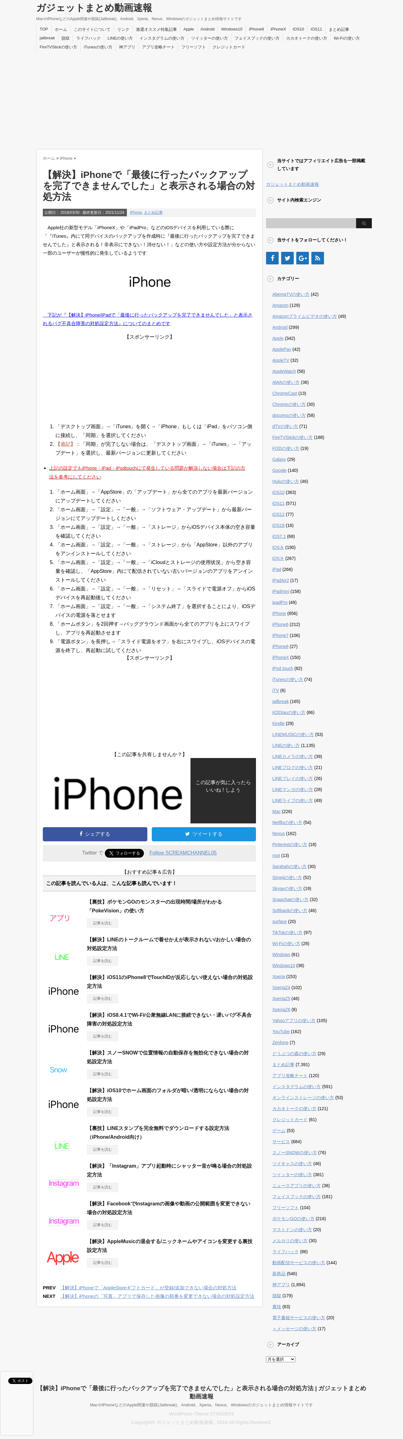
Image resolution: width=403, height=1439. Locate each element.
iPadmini (280, 591)
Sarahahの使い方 (289, 866)
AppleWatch (284, 371)
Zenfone (280, 1042)
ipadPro (279, 602)
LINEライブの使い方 (292, 800)
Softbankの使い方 (289, 910)
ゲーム (279, 1130)
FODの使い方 (285, 448)
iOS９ (278, 558)
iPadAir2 (280, 580)
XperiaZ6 (281, 1009)
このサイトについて (92, 29)
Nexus (278, 833)
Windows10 (231, 29)
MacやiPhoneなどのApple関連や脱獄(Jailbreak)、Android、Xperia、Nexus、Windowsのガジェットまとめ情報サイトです (201, 1405)
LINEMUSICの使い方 (293, 734)
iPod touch (282, 668)
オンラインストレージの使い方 (303, 1097)
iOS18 (278, 525)
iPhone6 (280, 624)
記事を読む (102, 923)
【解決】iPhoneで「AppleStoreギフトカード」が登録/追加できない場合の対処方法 (148, 1287)
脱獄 (65, 38)
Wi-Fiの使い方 (347, 38)
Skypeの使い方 (287, 888)
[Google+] (302, 258)
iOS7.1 (279, 536)
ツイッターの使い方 (209, 38)
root (276, 855)
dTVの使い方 (285, 426)
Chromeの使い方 (289, 404)
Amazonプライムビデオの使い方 (304, 316)
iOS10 (298, 29)
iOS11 (316, 29)
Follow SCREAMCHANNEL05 (183, 852)
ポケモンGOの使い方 (293, 1218)
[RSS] (317, 258)
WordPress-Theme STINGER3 (201, 1413)
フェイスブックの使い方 (257, 38)
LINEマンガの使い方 (292, 789)
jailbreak (47, 38)
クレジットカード (229, 47)
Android (208, 29)
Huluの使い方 (285, 481)
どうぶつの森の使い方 (294, 1053)
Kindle (278, 723)
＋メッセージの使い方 (294, 1328)
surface (279, 921)
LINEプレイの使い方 (292, 778)
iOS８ (278, 547)
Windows (281, 954)
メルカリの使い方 (290, 1240)
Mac (276, 811)
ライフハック (88, 38)
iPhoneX (278, 29)
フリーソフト (193, 47)
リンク (123, 29)
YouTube (281, 1031)
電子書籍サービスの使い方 (298, 1317)
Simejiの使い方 (287, 877)
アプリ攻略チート (158, 47)
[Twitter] (287, 258)
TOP (44, 29)
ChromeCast (284, 393)
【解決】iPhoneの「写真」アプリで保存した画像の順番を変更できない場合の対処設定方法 (157, 1296)
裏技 (276, 1306)
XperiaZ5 (281, 998)
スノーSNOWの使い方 (294, 1152)
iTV (275, 690)
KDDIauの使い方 (288, 712)
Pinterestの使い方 (289, 844)
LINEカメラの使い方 (292, 756)
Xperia (278, 976)
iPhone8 (256, 29)
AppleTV (280, 360)
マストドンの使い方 (292, 1229)
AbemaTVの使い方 (290, 294)
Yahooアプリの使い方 (293, 1020)
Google (279, 470)
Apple (189, 29)
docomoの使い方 (289, 415)
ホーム (61, 29)
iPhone (136, 212)
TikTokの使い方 (287, 932)
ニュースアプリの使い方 (296, 1185)
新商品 (279, 1273)
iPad (276, 569)
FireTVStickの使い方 (58, 47)
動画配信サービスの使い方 (298, 1262)
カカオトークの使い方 (306, 38)
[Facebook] (272, 258)
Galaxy (279, 459)
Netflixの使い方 (287, 822)
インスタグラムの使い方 (161, 38)
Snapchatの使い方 (290, 899)
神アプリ (127, 47)
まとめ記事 (339, 29)
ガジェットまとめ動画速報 (94, 8)
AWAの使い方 (286, 382)
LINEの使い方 (120, 38)
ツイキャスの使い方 (292, 1163)
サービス (281, 1141)
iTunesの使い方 (98, 47)
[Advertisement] (201, 99)
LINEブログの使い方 (292, 767)
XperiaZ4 (281, 987)
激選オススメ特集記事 (156, 29)
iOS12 (278, 514)
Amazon (280, 305)
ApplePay (281, 349)
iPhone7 (280, 635)
